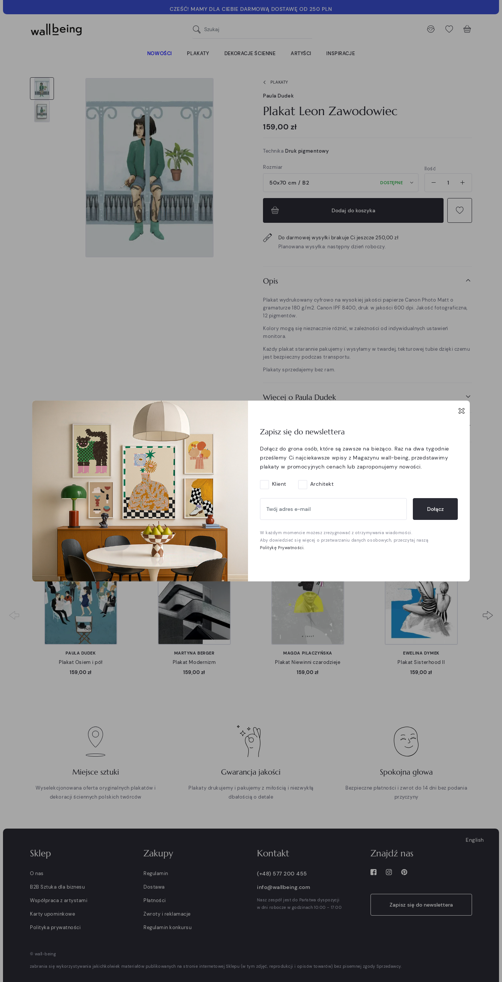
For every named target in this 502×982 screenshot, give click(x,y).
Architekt (322, 483)
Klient (279, 483)
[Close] (461, 410)
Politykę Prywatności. (282, 547)
